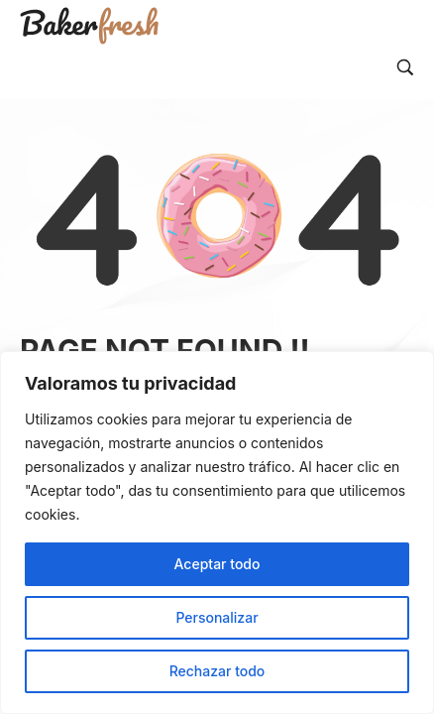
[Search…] (405, 67)
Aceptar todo (217, 563)
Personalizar (216, 617)
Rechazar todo (217, 670)
